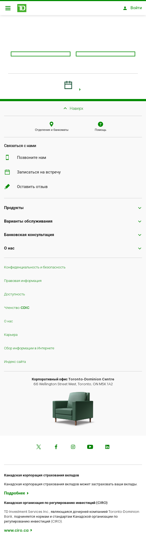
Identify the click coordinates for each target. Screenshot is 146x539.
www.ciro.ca (16, 528)
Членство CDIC (16, 305)
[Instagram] (73, 445)
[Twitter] (38, 445)
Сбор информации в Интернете (29, 345)
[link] (80, 87)
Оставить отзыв (29, 184)
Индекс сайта (15, 359)
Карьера (11, 332)
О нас (8, 318)
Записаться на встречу (36, 170)
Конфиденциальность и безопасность (35, 264)
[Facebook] (55, 445)
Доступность (14, 291)
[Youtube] (90, 445)
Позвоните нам (28, 155)
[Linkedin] (107, 445)
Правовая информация (23, 278)
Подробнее (14, 491)
